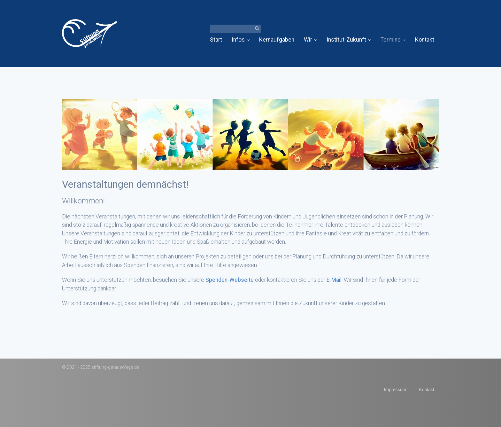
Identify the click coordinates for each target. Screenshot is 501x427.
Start (216, 39)
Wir (310, 39)
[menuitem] (218, 40)
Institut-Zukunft (349, 39)
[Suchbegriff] (235, 29)
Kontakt (424, 39)
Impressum (395, 389)
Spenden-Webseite (229, 280)
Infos (241, 39)
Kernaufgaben (276, 39)
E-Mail (334, 280)
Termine (393, 39)
